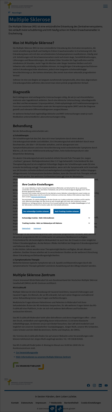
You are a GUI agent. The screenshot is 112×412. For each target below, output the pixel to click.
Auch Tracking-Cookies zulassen (67, 211)
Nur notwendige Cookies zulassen (36, 211)
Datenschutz (26, 228)
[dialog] (56, 206)
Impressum (37, 228)
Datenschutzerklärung (38, 197)
